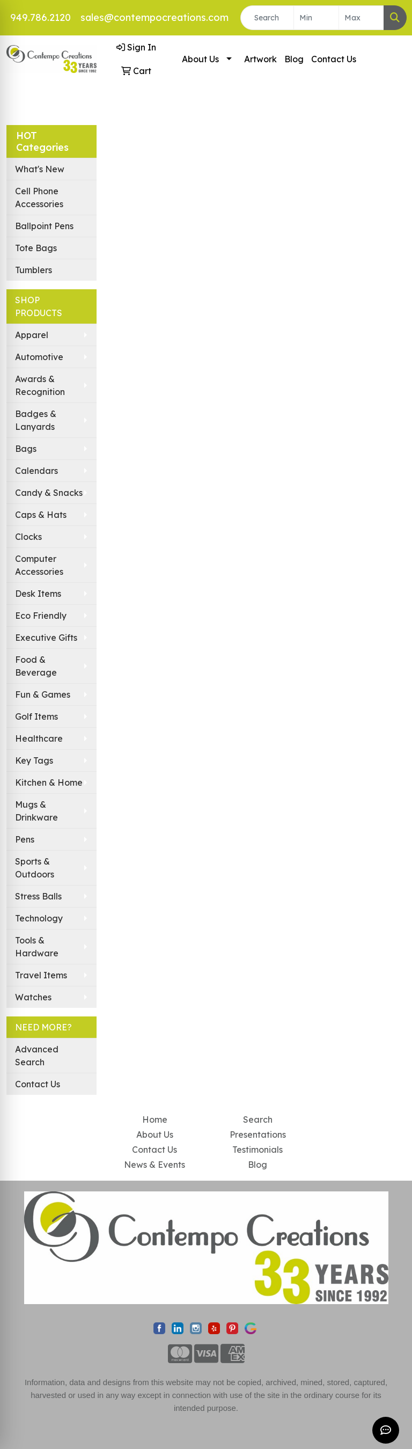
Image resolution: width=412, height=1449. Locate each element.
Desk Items (38, 593)
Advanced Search (36, 1055)
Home (154, 1119)
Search (258, 1119)
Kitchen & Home (49, 782)
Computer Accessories (39, 565)
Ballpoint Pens (44, 226)
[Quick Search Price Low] (316, 17)
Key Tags (34, 760)
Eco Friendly (41, 615)
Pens (24, 839)
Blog (294, 59)
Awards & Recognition (40, 385)
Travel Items (41, 975)
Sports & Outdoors (34, 868)
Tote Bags (36, 248)
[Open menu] (390, 98)
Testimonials (257, 1149)
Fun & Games (42, 694)
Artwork (260, 59)
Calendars (36, 470)
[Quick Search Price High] (361, 17)
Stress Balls (38, 896)
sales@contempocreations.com (154, 17)
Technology (39, 918)
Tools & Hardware (36, 946)
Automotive (39, 357)
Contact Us (333, 59)
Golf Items (36, 716)
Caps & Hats (41, 514)
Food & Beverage (36, 666)
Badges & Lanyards (35, 420)
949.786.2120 (40, 17)
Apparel (31, 335)
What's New (39, 169)
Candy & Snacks (49, 492)
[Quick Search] (267, 17)
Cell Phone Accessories (39, 197)
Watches (33, 997)
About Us (200, 59)
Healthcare (39, 738)
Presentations (258, 1134)
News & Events (154, 1164)
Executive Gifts (46, 637)
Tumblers (33, 270)
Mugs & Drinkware (36, 811)
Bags (25, 448)
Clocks (28, 536)
